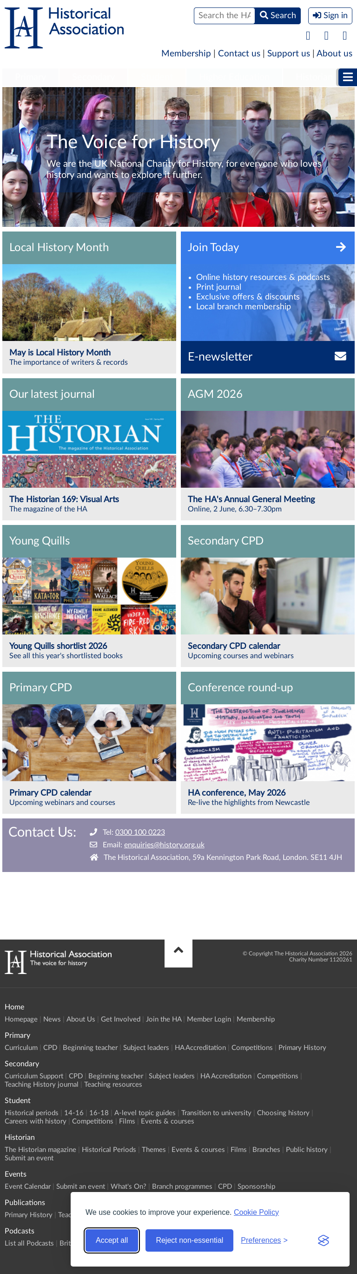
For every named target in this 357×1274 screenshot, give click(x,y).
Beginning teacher (90, 1047)
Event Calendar (28, 1186)
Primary (30, 77)
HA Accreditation (200, 1047)
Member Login (209, 1019)
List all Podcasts (29, 1243)
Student (157, 77)
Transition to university (216, 1113)
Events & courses (167, 1121)
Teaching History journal (42, 1084)
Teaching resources (113, 1084)
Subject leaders (146, 1047)
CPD (50, 1047)
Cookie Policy (256, 1212)
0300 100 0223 (140, 832)
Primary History (302, 1047)
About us (334, 53)
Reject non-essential (189, 1240)
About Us (80, 1019)
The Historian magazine (40, 1149)
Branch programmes (182, 1186)
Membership (186, 53)
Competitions (252, 1047)
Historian (314, 77)
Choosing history (283, 1113)
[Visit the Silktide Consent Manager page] (323, 1240)
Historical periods (32, 1113)
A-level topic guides (145, 1113)
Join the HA (163, 1019)
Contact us (239, 53)
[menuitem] (30, 77)
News (52, 1019)
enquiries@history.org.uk (164, 845)
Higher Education (234, 77)
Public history (307, 1149)
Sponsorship (256, 1186)
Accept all (112, 1240)
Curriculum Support (34, 1076)
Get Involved (120, 1019)
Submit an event (29, 1158)
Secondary (93, 77)
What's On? (128, 1186)
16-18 (99, 1113)
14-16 (74, 1113)
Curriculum (21, 1047)
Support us (288, 53)
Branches (266, 1149)
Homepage (21, 1019)
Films (127, 1121)
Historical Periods (109, 1149)
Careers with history (35, 1121)
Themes (154, 1149)
